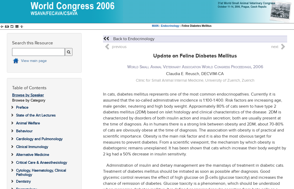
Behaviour (24, 131)
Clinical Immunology (32, 147)
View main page (34, 61)
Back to (128, 38)
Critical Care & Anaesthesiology (41, 163)
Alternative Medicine (32, 155)
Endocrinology (170, 25)
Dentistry (23, 181)
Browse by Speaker (28, 95)
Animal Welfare (28, 123)
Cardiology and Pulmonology (39, 139)
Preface (22, 107)
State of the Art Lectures (36, 115)
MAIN (155, 25)
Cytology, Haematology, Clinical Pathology (41, 172)
